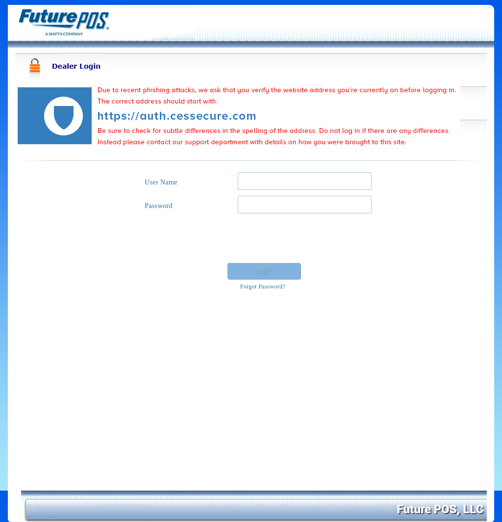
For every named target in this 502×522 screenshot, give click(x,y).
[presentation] (297, 238)
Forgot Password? (263, 286)
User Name (161, 182)
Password (158, 205)
